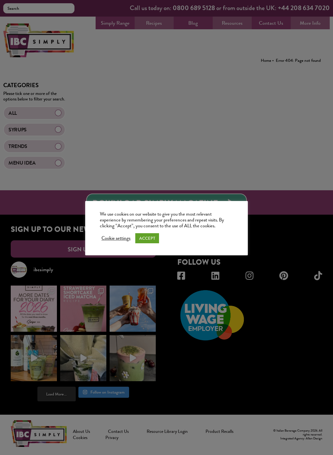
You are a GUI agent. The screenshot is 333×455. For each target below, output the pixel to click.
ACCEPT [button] (147, 238)
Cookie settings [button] (115, 238)
